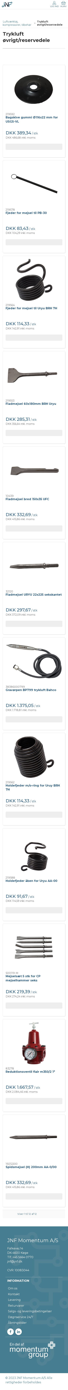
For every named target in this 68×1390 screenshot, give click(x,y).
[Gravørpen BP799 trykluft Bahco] (34, 661)
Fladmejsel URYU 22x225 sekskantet (34, 594)
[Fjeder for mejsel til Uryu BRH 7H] (34, 280)
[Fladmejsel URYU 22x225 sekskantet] (34, 566)
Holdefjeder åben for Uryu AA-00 (31, 881)
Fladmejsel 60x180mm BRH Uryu (31, 404)
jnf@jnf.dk (14, 1261)
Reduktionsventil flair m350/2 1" (30, 1071)
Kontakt (14, 1294)
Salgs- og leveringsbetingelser (30, 1311)
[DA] (7, 4)
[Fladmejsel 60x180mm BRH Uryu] (34, 375)
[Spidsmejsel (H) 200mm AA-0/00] (34, 1138)
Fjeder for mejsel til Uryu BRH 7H (31, 308)
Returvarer (16, 1305)
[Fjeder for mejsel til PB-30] (34, 184)
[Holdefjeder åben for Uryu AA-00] (34, 852)
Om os (12, 1288)
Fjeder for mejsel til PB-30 (26, 213)
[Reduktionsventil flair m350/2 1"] (34, 1043)
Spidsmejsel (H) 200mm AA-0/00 (31, 1167)
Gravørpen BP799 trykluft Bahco (31, 690)
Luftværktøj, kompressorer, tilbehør (17, 23)
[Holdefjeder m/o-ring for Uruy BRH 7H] (34, 757)
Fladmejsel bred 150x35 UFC (27, 499)
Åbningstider (17, 1322)
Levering (14, 1300)
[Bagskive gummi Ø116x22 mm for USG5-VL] (34, 89)
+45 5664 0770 (23, 1257)
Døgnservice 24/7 (20, 1317)
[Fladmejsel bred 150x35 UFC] (34, 470)
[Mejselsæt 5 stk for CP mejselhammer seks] (34, 948)
